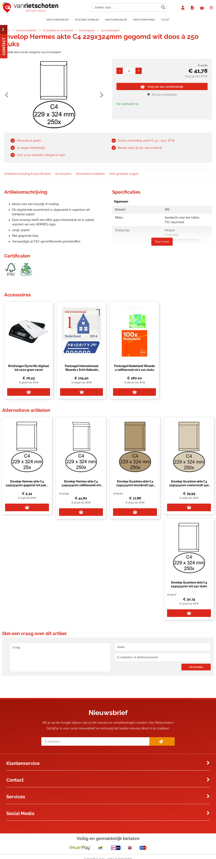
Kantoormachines (144, 20)
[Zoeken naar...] (163, 7)
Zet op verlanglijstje (162, 94)
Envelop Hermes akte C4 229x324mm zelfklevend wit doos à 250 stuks (81, 485)
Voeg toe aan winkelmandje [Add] (161, 87)
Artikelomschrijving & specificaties (27, 173)
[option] (54, 95)
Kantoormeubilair (116, 20)
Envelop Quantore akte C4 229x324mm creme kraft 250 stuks (189, 485)
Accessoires (63, 173)
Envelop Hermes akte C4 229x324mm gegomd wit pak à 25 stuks (27, 485)
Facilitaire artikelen (87, 20)
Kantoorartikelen (58, 20)
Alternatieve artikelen (90, 173)
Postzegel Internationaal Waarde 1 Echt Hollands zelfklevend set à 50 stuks (82, 369)
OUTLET (165, 20)
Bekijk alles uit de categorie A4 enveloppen (31, 52)
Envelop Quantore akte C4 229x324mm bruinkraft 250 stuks (135, 485)
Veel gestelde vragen (124, 173)
